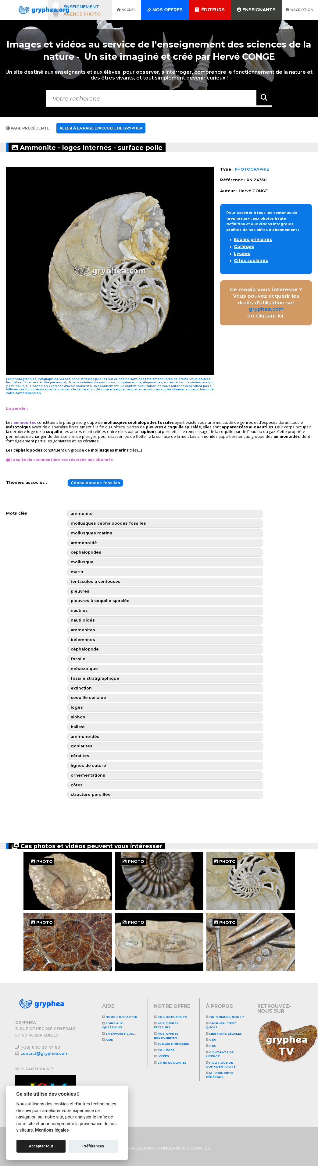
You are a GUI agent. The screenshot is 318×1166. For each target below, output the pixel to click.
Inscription (299, 10)
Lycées (242, 253)
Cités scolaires (251, 260)
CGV (211, 1039)
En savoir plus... (119, 1033)
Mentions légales (224, 1033)
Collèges (244, 246)
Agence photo (82, 14)
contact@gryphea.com (44, 1053)
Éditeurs (210, 9)
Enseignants (256, 9)
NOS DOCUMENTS (170, 1017)
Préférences (93, 1146)
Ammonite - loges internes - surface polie (91, 147)
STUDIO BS (198, 1148)
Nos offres (165, 9)
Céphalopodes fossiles (95, 482)
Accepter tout (41, 1146)
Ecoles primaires (253, 239)
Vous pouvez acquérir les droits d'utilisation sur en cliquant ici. (266, 302)
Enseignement (81, 7)
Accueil (126, 10)
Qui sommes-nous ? (225, 1017)
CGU (211, 1045)
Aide (107, 1039)
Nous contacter (120, 1017)
